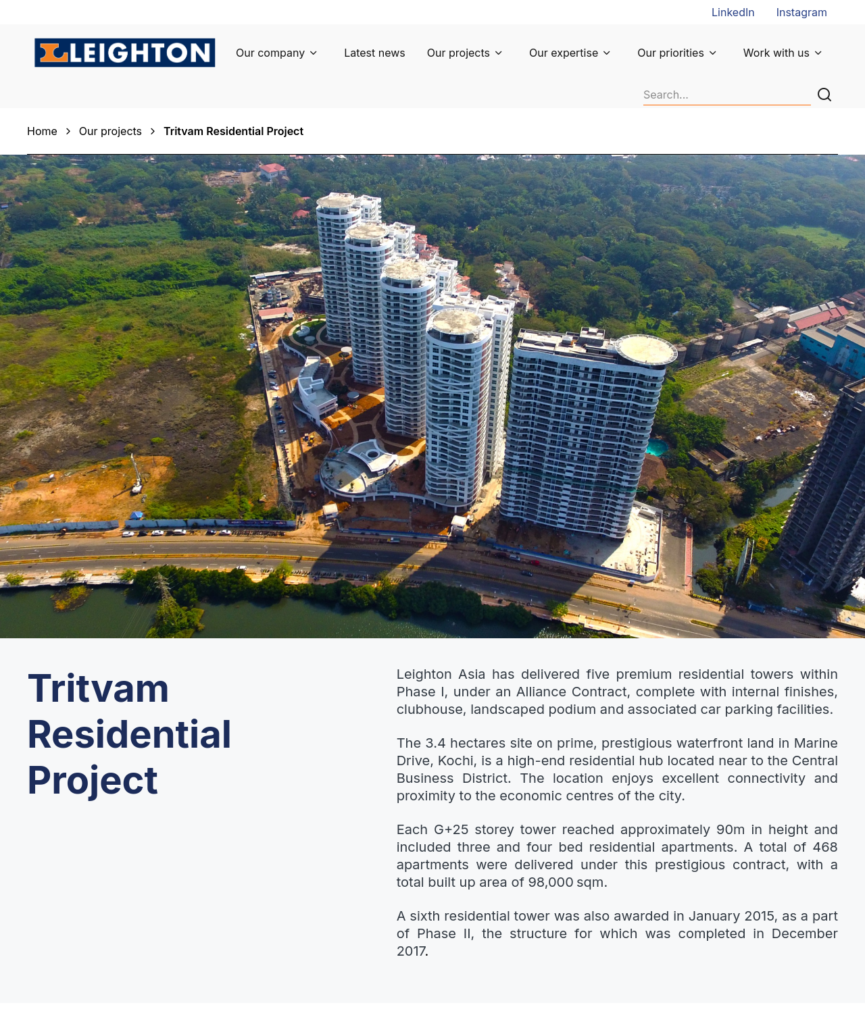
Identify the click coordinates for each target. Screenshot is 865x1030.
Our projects (458, 52)
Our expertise (563, 52)
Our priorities (670, 52)
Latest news (374, 52)
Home (42, 131)
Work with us (776, 52)
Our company (270, 52)
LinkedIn (733, 12)
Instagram (801, 12)
